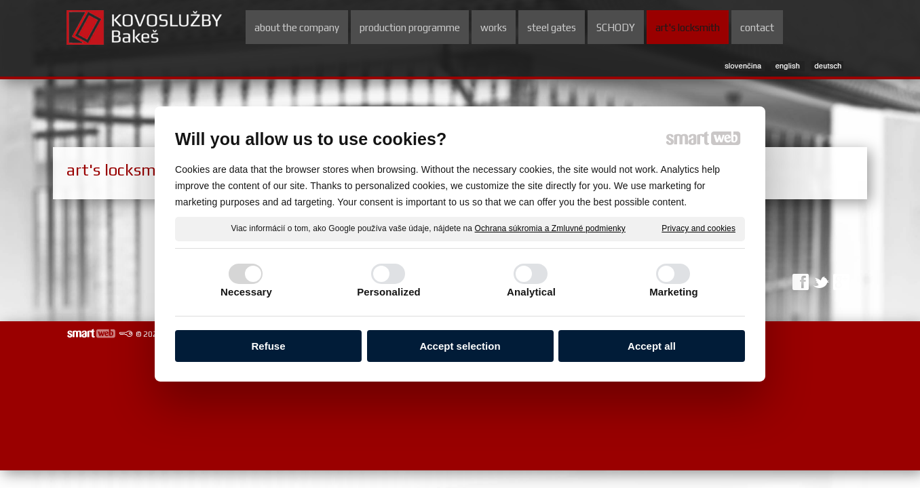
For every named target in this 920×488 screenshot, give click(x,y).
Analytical (531, 292)
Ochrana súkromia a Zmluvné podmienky (550, 229)
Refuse (268, 346)
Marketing (673, 292)
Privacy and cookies (698, 229)
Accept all (652, 346)
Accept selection (459, 346)
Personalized (389, 292)
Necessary (246, 292)
